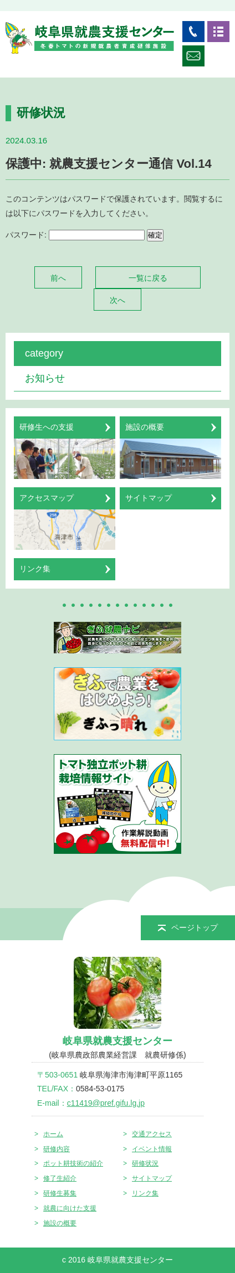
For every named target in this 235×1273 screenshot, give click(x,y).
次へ (117, 300)
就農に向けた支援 (69, 1208)
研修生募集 (59, 1193)
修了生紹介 (59, 1178)
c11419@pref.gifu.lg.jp (106, 1103)
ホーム (53, 1134)
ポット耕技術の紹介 (73, 1163)
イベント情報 (152, 1149)
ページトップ (188, 927)
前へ (58, 278)
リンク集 (145, 1193)
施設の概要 (59, 1223)
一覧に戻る (148, 278)
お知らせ (45, 378)
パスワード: (75, 234)
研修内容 (56, 1149)
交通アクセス (152, 1134)
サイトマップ (152, 1178)
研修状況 (145, 1163)
